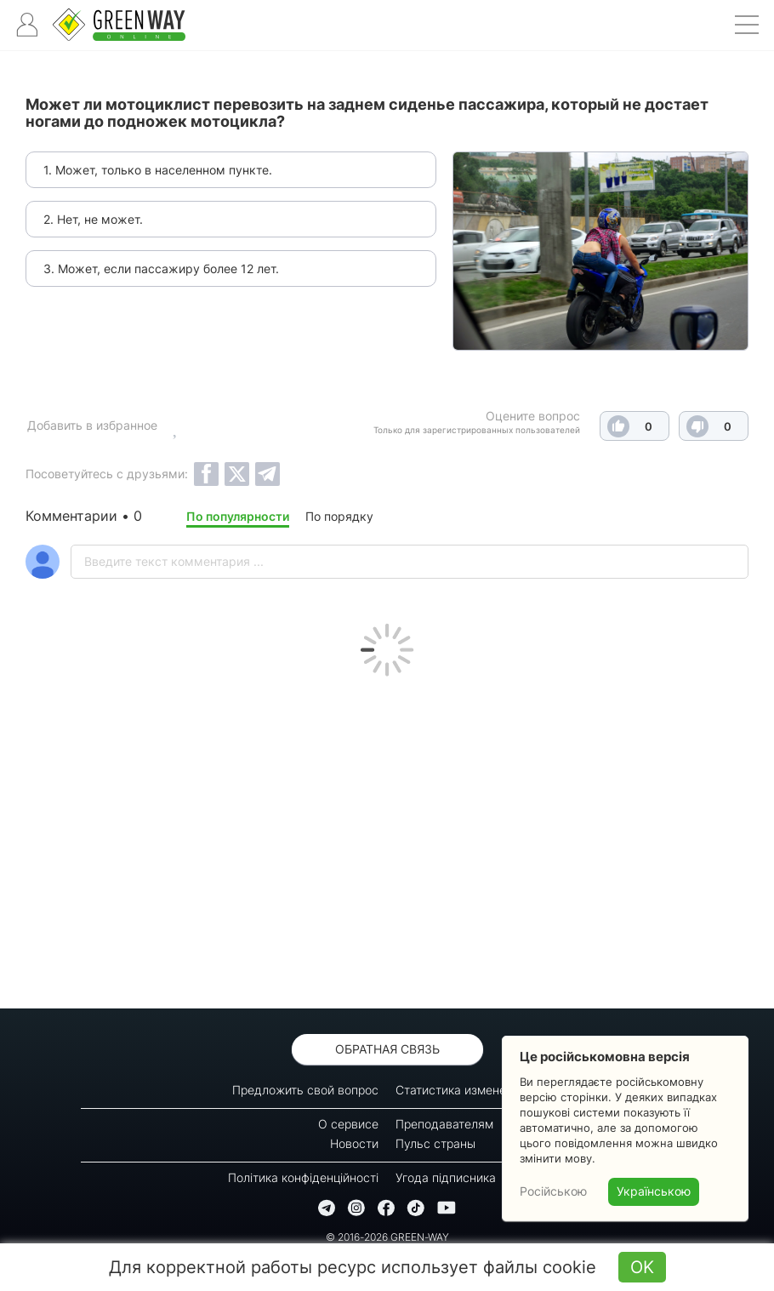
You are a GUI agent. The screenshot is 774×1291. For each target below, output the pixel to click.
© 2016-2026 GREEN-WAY (387, 1237)
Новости (354, 1143)
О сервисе (348, 1123)
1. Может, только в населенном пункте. (157, 170)
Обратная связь (387, 1049)
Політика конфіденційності (303, 1177)
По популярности (237, 516)
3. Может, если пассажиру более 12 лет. (161, 268)
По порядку (339, 516)
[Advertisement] (387, 838)
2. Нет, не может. (93, 219)
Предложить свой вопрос (305, 1089)
